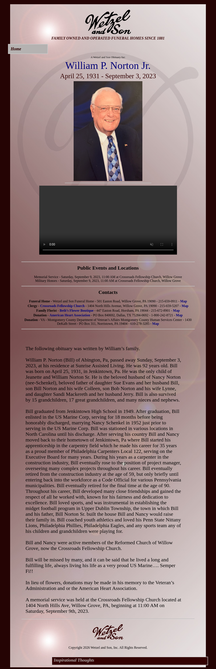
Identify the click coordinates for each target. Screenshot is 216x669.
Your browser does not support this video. (108, 220)
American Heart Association (70, 315)
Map (183, 301)
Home (16, 49)
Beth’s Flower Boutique (77, 310)
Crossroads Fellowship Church (62, 306)
